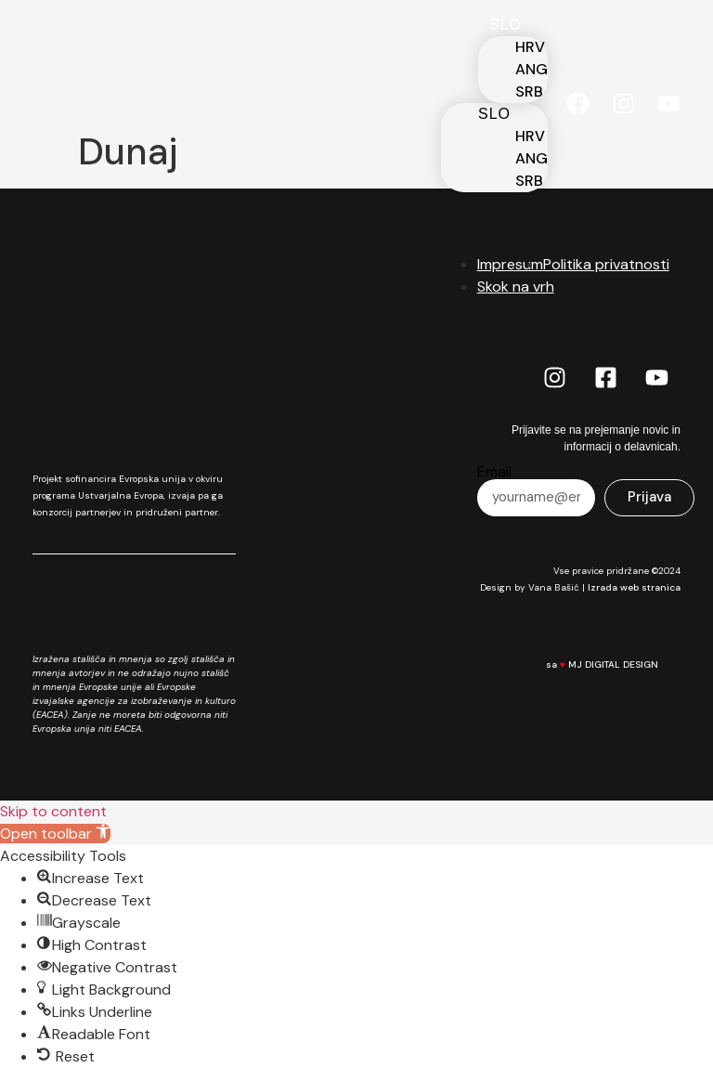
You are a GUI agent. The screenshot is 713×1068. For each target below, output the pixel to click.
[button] (55, 833)
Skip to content (53, 811)
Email (494, 471)
